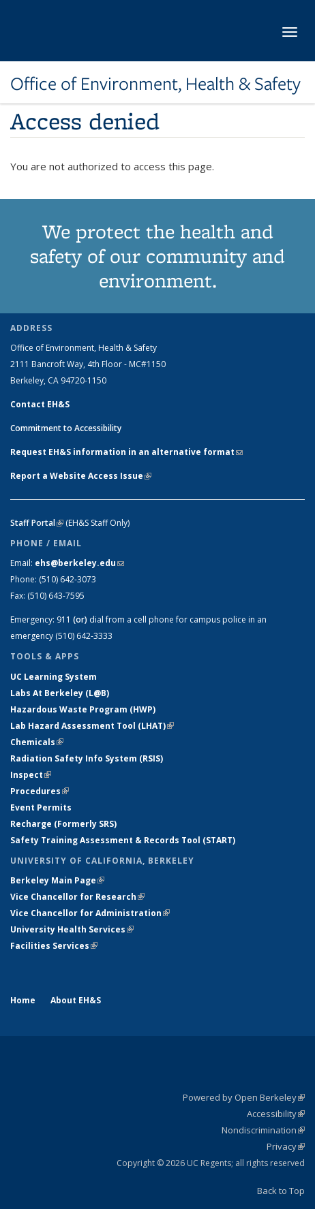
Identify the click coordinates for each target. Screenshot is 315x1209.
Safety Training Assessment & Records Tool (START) (122, 840)
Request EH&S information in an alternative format (126, 452)
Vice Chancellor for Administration (90, 913)
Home (22, 1000)
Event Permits (41, 807)
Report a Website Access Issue (80, 476)
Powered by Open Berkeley (244, 1097)
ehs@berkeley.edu (79, 563)
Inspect (30, 775)
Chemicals (36, 742)
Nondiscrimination (263, 1130)
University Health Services (72, 929)
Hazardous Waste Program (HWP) (82, 709)
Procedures (39, 791)
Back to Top (281, 1190)
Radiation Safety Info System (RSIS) (86, 758)
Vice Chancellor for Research (77, 896)
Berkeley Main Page (57, 880)
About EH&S (75, 1000)
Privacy (286, 1146)
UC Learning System (53, 676)
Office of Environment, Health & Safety (155, 84)
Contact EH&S (40, 404)
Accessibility (276, 1114)
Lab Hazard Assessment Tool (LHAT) (92, 726)
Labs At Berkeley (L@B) (59, 693)
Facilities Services (53, 946)
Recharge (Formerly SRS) (63, 824)
